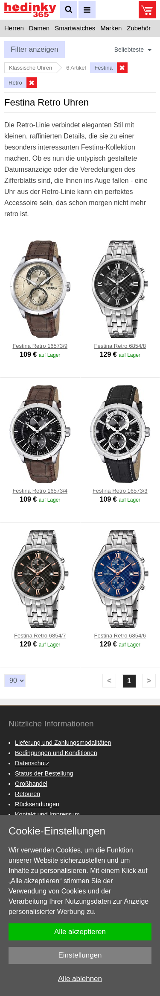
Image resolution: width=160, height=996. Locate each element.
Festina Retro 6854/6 (120, 635)
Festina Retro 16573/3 (120, 491)
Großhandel (31, 783)
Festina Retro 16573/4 (39, 491)
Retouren (27, 793)
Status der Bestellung (44, 773)
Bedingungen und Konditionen (56, 752)
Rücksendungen (37, 804)
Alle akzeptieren (80, 932)
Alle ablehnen (80, 979)
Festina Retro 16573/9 (39, 346)
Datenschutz (32, 763)
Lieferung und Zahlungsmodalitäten (63, 742)
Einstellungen (80, 955)
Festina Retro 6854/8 (120, 346)
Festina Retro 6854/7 (40, 635)
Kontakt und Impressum (47, 814)
